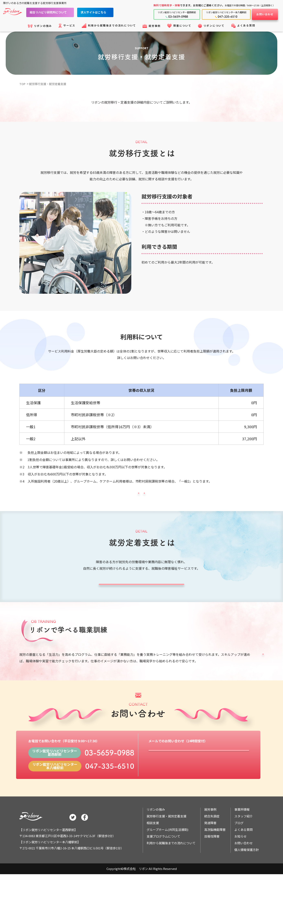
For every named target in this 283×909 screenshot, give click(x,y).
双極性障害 (211, 864)
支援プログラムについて (226, 680)
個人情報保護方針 (246, 878)
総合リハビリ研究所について (54, 12)
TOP (22, 84)
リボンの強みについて (101, 497)
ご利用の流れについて (181, 497)
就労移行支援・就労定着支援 (49, 84)
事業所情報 (242, 837)
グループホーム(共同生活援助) (167, 857)
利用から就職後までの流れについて (171, 871)
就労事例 (210, 837)
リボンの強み (156, 837)
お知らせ (240, 864)
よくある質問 (243, 857)
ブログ (239, 851)
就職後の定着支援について (141, 599)
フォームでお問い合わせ (199, 782)
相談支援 (153, 851)
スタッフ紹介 (243, 844)
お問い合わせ (264, 14)
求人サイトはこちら (99, 12)
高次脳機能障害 (215, 857)
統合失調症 (211, 844)
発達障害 (210, 851)
